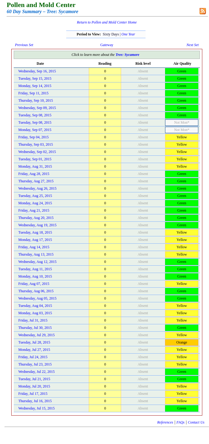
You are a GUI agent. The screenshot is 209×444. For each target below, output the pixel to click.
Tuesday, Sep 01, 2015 (34, 159)
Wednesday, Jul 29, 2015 (36, 335)
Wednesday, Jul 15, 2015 (36, 408)
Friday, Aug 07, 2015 (33, 284)
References (165, 422)
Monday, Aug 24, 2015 (35, 203)
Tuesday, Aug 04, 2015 (35, 306)
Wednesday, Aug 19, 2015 (37, 225)
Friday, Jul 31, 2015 (33, 320)
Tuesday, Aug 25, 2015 (35, 196)
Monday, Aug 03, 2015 (35, 313)
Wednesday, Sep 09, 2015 (37, 108)
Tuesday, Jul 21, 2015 (34, 379)
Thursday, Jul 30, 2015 (35, 328)
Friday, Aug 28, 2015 (33, 174)
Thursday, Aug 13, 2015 (36, 254)
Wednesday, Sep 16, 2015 (37, 71)
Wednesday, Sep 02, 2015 (37, 152)
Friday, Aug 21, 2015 (33, 210)
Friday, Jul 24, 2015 (33, 357)
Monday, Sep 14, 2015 (34, 86)
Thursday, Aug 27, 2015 (36, 181)
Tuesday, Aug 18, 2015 (35, 232)
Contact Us (196, 422)
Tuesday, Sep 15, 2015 (34, 78)
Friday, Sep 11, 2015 (33, 93)
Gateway (107, 45)
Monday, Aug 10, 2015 (35, 276)
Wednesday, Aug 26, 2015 (37, 188)
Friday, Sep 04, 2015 (33, 137)
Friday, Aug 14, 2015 (33, 247)
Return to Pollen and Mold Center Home (107, 22)
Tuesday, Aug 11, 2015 (35, 269)
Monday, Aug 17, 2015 (35, 240)
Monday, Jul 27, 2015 (34, 350)
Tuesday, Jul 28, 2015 (34, 342)
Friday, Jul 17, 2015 (33, 393)
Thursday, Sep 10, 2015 (35, 100)
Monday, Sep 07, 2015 (34, 130)
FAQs (180, 422)
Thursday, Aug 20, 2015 (36, 218)
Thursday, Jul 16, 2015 (35, 401)
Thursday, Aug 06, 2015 (36, 291)
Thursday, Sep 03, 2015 (35, 144)
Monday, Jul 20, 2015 (34, 386)
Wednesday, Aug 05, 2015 (37, 298)
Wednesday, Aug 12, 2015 (37, 262)
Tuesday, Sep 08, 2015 (34, 115)
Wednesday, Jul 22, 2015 (36, 371)
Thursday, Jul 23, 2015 (35, 364)
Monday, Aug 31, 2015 (35, 166)
